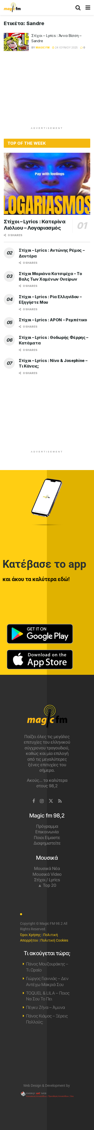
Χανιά (47, 1056)
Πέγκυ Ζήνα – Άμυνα (45, 1007)
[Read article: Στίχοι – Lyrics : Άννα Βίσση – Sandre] (16, 42)
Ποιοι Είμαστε (47, 837)
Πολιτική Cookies (54, 940)
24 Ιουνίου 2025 (65, 47)
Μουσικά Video (47, 874)
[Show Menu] (87, 7)
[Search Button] (77, 7)
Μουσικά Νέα (47, 868)
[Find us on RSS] (60, 801)
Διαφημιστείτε (47, 843)
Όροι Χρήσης (30, 935)
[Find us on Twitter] (51, 801)
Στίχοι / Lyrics (47, 879)
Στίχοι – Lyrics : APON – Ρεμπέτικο (53, 319)
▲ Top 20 (47, 885)
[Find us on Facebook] (33, 801)
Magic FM (43, 47)
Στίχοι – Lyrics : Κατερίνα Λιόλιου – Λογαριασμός (34, 225)
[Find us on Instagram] (42, 801)
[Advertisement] (47, 91)
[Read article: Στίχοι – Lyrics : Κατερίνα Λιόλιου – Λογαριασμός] (47, 184)
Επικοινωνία (47, 831)
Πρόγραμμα (47, 826)
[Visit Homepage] (12, 8)
